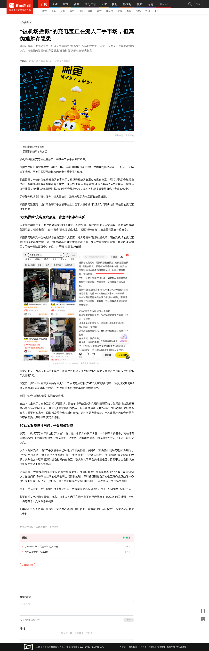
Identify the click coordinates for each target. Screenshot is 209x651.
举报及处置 (181, 647)
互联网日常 (27, 565)
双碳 (147, 11)
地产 (71, 11)
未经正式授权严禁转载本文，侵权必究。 (40, 527)
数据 (128, 11)
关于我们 (123, 647)
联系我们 (133, 647)
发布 (129, 620)
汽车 (80, 11)
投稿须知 (161, 647)
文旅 (119, 11)
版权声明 (171, 647)
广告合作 (142, 647)
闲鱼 (26, 22)
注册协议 (152, 647)
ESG (138, 11)
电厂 (156, 11)
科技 (44, 11)
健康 (89, 11)
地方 (99, 11)
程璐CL (23, 61)
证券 (62, 11)
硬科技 (109, 11)
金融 (53, 11)
